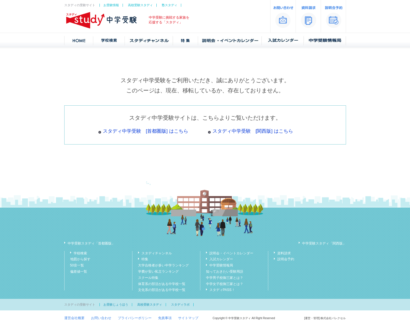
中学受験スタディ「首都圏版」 (91, 243)
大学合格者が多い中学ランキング (163, 265)
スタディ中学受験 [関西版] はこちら (252, 131)
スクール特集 (148, 278)
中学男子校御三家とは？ (224, 278)
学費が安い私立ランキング (158, 272)
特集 (144, 259)
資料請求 (284, 253)
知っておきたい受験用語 (224, 272)
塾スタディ (169, 5)
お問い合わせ (101, 318)
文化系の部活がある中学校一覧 (161, 290)
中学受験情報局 (221, 265)
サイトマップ (188, 318)
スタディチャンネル (156, 253)
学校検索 (80, 253)
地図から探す (80, 259)
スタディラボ (180, 304)
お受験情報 (111, 5)
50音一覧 (77, 265)
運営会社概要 (74, 318)
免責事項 (165, 318)
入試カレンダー (221, 259)
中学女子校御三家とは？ (224, 284)
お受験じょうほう (115, 304)
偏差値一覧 (78, 272)
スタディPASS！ (222, 290)
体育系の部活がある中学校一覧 (161, 284)
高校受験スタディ (140, 5)
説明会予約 (285, 259)
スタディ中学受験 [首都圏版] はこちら (145, 131)
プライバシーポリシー (135, 318)
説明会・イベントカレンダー (231, 253)
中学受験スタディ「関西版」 (324, 243)
